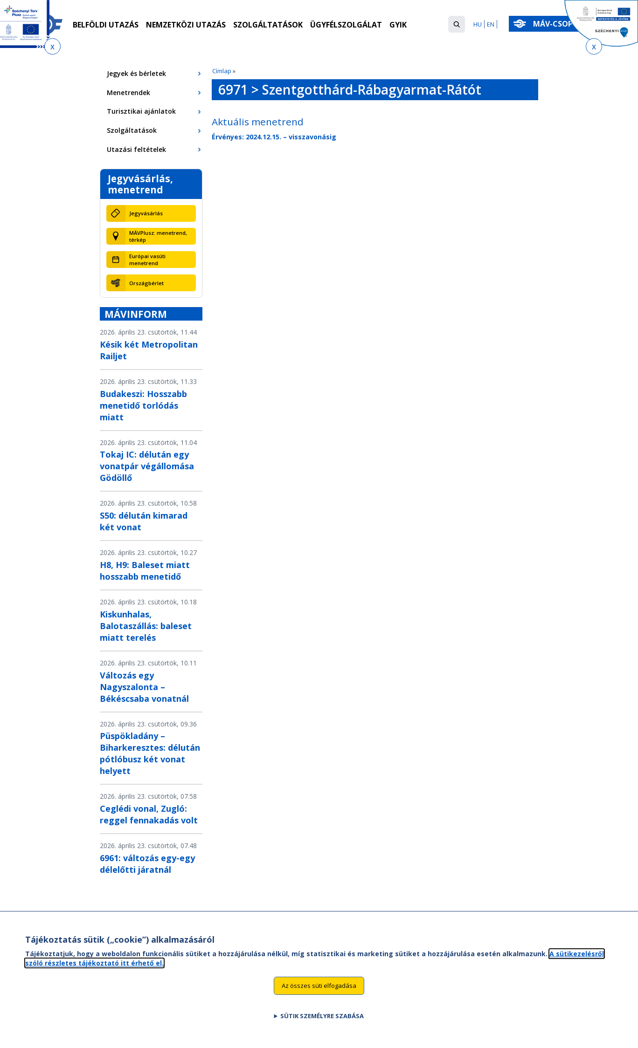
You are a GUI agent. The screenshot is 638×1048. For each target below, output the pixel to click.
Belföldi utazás (106, 25)
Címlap (221, 71)
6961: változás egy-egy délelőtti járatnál (147, 863)
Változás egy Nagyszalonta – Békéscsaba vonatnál (144, 687)
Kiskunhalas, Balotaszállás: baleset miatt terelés (146, 626)
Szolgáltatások (268, 25)
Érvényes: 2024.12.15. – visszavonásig (274, 136)
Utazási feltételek (136, 149)
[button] (456, 24)
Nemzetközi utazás (186, 25)
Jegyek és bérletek (136, 73)
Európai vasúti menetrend (147, 260)
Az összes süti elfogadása (319, 985)
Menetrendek (128, 92)
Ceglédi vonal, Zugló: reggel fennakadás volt (149, 814)
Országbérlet (146, 283)
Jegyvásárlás (146, 213)
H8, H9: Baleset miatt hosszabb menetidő (145, 570)
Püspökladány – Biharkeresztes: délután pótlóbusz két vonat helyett (150, 753)
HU (477, 24)
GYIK (398, 25)
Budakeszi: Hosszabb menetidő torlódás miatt (143, 405)
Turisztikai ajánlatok (141, 111)
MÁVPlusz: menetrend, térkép (158, 236)
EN (490, 24)
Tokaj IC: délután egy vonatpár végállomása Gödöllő (147, 466)
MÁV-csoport (562, 24)
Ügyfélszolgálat (346, 25)
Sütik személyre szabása (322, 1016)
